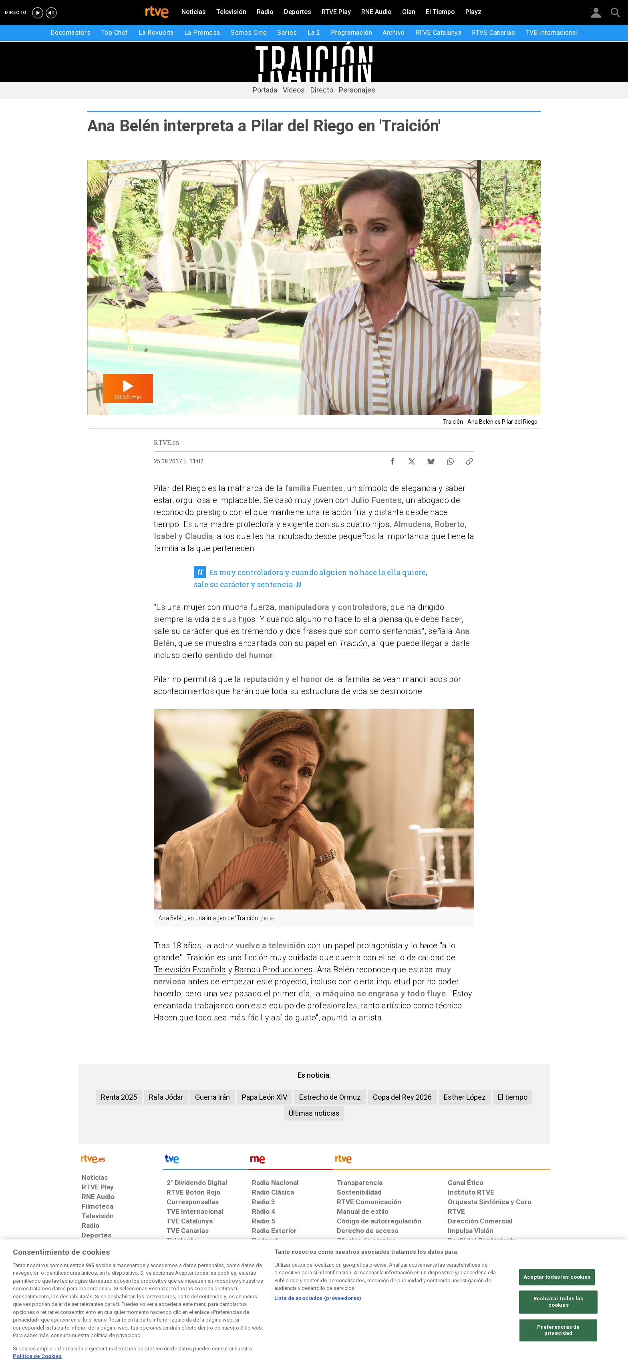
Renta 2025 (119, 1097)
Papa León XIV (264, 1097)
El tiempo (512, 1097)
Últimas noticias (314, 1113)
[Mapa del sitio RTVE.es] (410, 1298)
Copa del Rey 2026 (402, 1097)
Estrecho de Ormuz (330, 1097)
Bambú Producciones (273, 969)
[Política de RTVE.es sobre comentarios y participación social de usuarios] (514, 1298)
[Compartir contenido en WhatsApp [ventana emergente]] (450, 459)
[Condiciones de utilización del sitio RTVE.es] (94, 1298)
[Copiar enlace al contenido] (469, 459)
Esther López (465, 1097)
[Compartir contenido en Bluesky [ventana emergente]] (431, 459)
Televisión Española (190, 969)
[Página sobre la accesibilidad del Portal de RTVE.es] (361, 1298)
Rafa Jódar (166, 1097)
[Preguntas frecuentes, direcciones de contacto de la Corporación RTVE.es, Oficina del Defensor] (452, 1298)
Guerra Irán (212, 1097)
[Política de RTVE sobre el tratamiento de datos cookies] (227, 1298)
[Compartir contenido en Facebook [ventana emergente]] (392, 459)
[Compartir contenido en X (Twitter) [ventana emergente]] (411, 459)
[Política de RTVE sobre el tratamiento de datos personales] (155, 1298)
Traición (353, 643)
